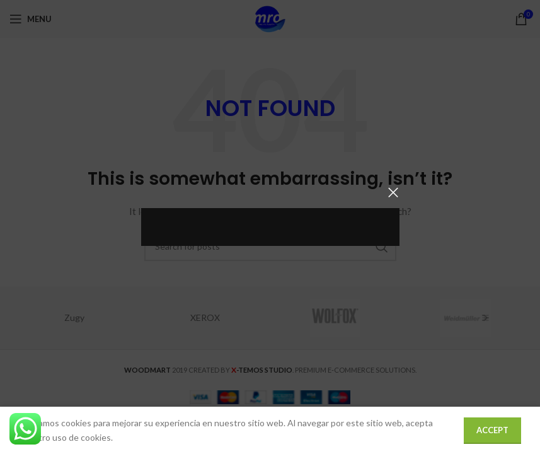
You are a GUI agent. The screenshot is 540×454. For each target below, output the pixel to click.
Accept (492, 430)
